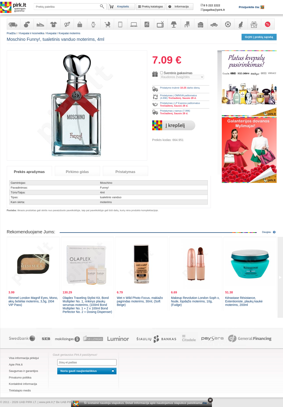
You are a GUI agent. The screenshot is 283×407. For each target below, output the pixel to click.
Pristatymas (125, 172)
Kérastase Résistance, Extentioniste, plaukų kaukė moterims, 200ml (244, 301)
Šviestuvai (174, 24)
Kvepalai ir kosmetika (26, 24)
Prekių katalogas (152, 6)
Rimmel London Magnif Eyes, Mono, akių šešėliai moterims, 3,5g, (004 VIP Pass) (33, 301)
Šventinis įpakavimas (178, 73)
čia (205, 403)
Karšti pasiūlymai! (269, 24)
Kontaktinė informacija (23, 384)
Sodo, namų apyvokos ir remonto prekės (200, 24)
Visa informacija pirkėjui (24, 358)
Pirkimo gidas (77, 172)
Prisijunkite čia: (250, 7)
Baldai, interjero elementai (187, 24)
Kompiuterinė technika (133, 24)
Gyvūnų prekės (241, 24)
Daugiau (266, 232)
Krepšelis (123, 6)
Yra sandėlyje (13, 24)
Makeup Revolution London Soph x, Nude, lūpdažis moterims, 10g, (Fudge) (195, 301)
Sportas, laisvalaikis (227, 24)
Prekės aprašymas (29, 172)
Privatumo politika (20, 377)
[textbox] (70, 6)
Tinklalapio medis (20, 390)
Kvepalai (51, 33)
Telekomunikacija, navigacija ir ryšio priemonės (120, 24)
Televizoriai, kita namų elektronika (160, 24)
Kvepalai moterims (69, 33)
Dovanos (254, 24)
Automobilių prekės (214, 24)
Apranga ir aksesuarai (53, 24)
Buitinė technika (147, 24)
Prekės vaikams (107, 24)
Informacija (182, 6)
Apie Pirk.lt (16, 364)
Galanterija (80, 24)
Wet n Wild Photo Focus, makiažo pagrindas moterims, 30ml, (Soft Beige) (140, 301)
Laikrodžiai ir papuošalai (93, 24)
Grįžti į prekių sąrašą (259, 37)
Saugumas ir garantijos (23, 371)
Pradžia (11, 33)
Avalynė (40, 24)
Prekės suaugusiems (67, 24)
